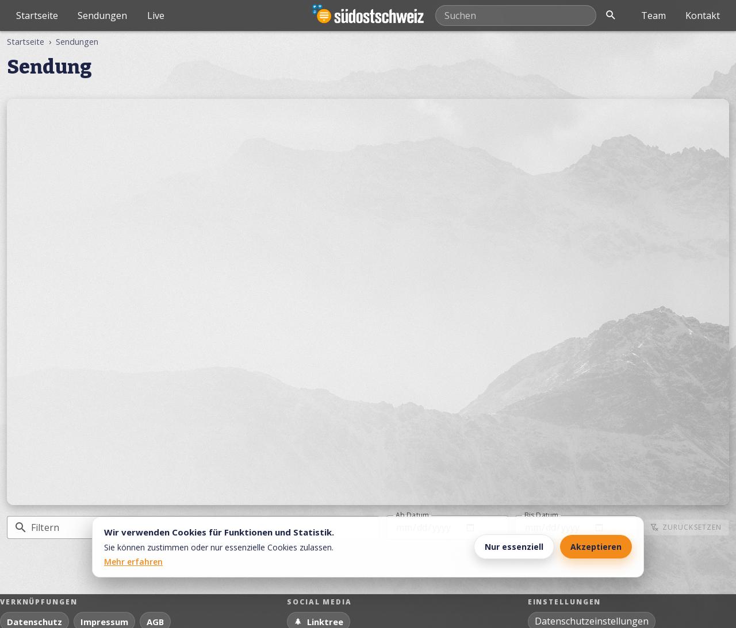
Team (653, 15)
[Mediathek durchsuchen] (515, 15)
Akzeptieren (596, 546)
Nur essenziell (514, 546)
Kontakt (702, 15)
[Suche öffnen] (611, 15)
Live (155, 15)
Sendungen (102, 15)
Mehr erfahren (133, 561)
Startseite (37, 15)
